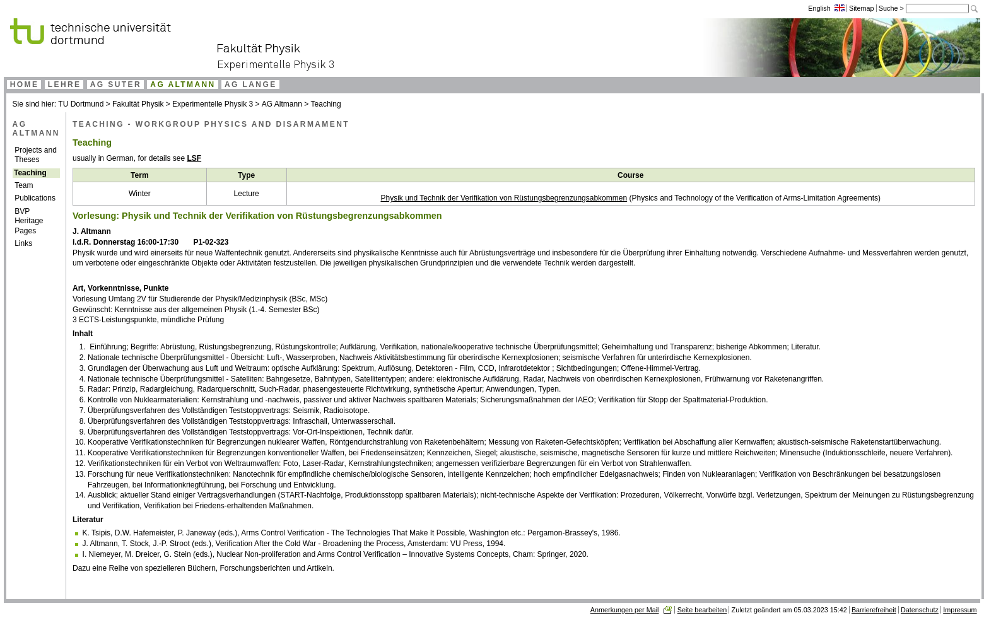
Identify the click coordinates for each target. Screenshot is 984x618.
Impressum (959, 610)
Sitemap (861, 8)
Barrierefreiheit (874, 610)
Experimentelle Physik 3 (212, 104)
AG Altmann (283, 104)
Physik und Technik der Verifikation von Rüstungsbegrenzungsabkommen (503, 198)
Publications (35, 198)
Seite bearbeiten (702, 610)
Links (23, 243)
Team (24, 185)
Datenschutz (920, 610)
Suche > (892, 8)
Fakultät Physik (137, 104)
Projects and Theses (36, 155)
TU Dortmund (80, 104)
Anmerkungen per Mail (624, 610)
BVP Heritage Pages (29, 221)
